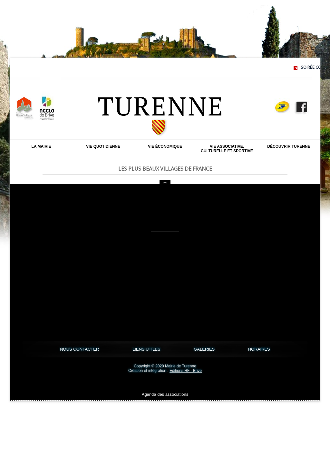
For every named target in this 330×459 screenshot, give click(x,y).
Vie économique (165, 146)
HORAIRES (259, 349)
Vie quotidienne (103, 146)
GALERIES (205, 349)
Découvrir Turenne (288, 146)
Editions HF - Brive (186, 370)
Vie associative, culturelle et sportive (227, 148)
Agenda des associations (165, 394)
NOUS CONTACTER (80, 349)
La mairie (41, 146)
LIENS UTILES (146, 349)
